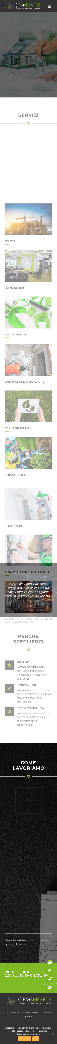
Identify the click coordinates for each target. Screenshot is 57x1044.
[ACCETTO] (53, 1034)
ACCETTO (24, 1039)
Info (35, 1039)
